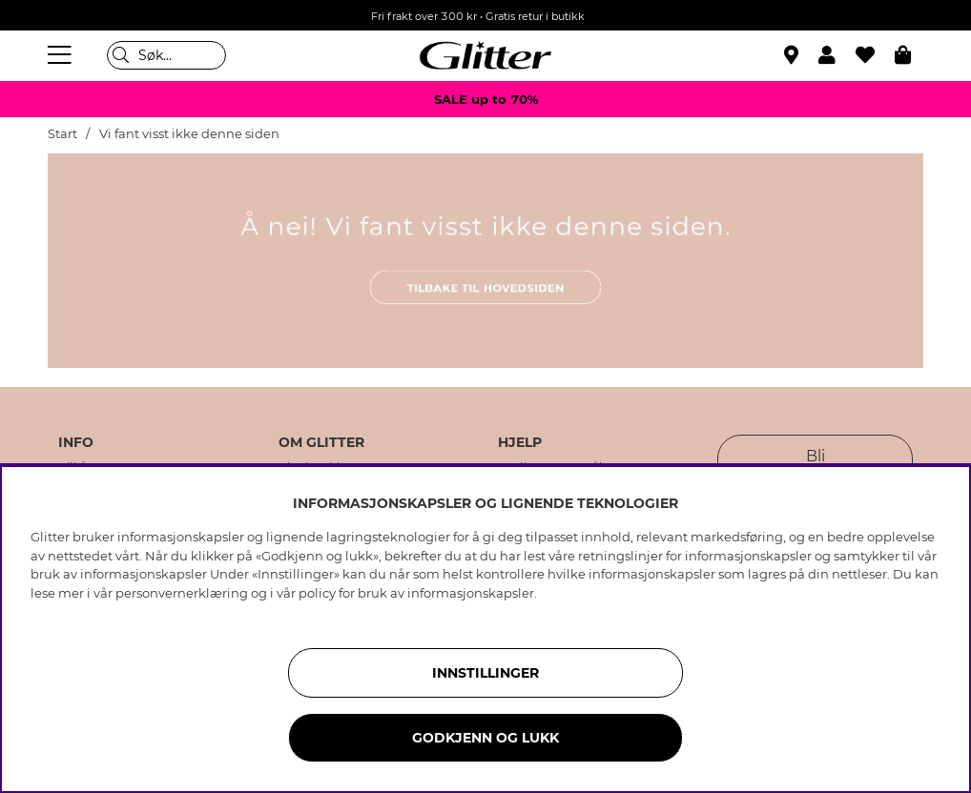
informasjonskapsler (470, 592)
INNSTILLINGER (485, 672)
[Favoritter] (875, 55)
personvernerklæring (181, 592)
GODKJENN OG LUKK (485, 737)
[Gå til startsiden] (485, 55)
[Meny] (62, 55)
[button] (837, 55)
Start (62, 134)
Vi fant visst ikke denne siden (189, 134)
